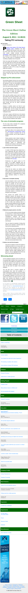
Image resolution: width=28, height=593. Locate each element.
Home (2, 306)
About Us (9, 312)
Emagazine (15, 584)
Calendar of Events (12, 587)
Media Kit (3, 312)
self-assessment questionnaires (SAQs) (16, 131)
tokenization (5, 54)
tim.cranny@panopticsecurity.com (15, 289)
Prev (5, 299)
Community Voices (21, 587)
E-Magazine (19, 306)
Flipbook (20, 584)
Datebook (13, 306)
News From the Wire (7, 586)
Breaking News (16, 586)
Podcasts (5, 587)
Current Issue (14, 325)
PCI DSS (15, 158)
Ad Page (12, 309)
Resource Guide (4, 309)
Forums (7, 306)
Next (10, 299)
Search (25, 312)
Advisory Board (18, 588)
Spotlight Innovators (20, 309)
